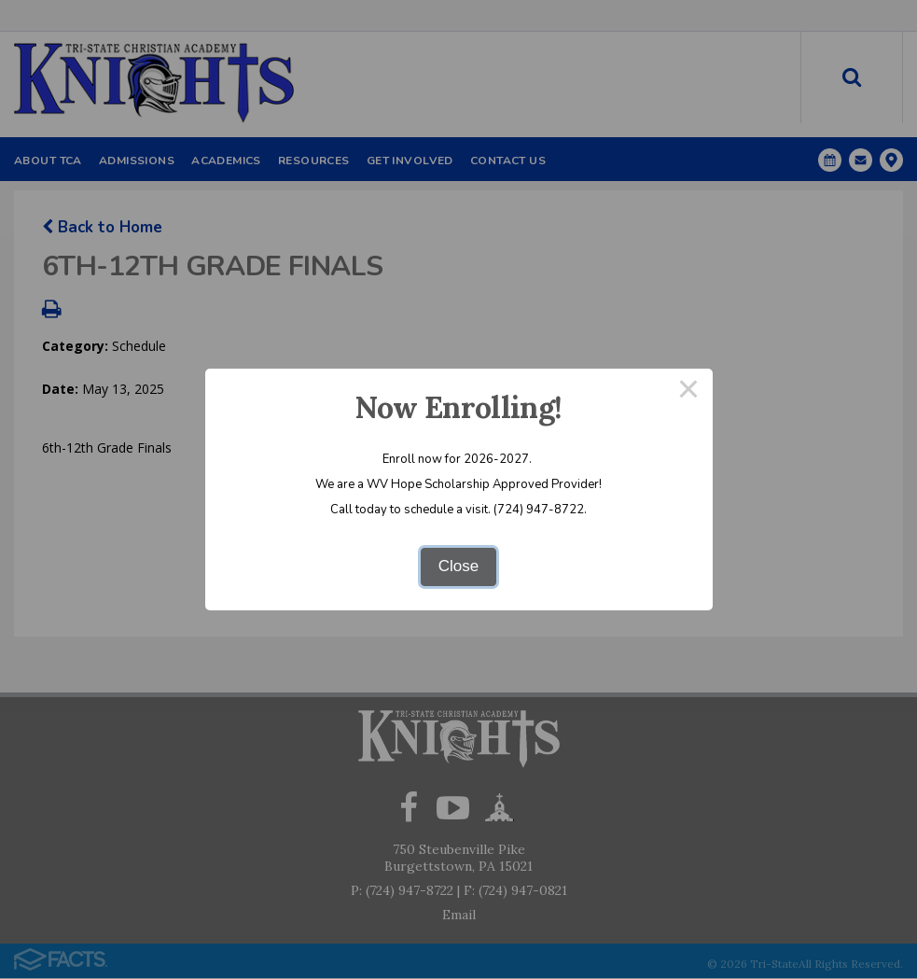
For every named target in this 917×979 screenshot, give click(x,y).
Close (458, 566)
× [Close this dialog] (688, 392)
